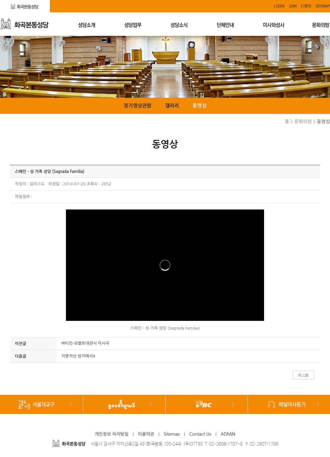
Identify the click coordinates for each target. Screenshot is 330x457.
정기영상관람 (137, 105)
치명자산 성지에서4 (78, 356)
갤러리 (172, 105)
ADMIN (228, 434)
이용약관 (146, 434)
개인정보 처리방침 (111, 434)
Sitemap (171, 434)
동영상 (199, 105)
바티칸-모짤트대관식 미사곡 (85, 343)
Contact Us (200, 434)
